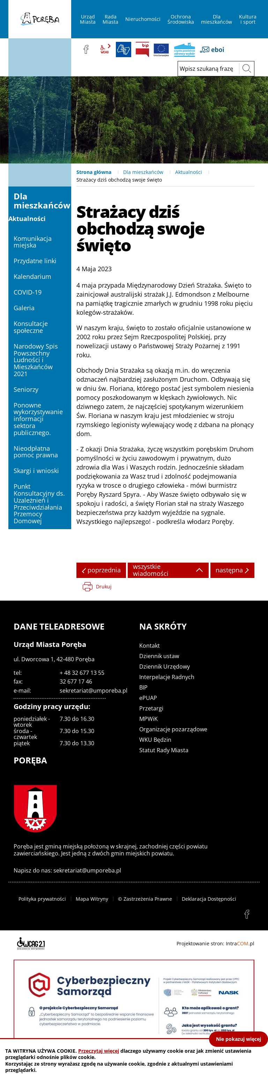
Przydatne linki (35, 261)
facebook (86, 49)
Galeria (24, 308)
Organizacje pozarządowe (173, 729)
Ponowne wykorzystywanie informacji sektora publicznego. (38, 419)
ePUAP (148, 698)
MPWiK (148, 719)
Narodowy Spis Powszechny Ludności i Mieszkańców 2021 (36, 360)
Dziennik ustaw (159, 656)
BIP (142, 49)
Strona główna (93, 172)
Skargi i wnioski (36, 470)
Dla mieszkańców (143, 172)
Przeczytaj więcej (98, 1050)
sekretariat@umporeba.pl (93, 690)
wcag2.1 (104, 49)
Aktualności (188, 172)
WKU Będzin (155, 740)
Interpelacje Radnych (166, 677)
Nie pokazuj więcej (238, 1039)
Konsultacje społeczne (31, 327)
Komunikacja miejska (33, 242)
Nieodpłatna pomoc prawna (36, 451)
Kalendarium (32, 276)
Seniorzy (26, 389)
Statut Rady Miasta (163, 750)
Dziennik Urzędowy (164, 666)
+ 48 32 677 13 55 (82, 673)
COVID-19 (28, 292)
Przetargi (151, 708)
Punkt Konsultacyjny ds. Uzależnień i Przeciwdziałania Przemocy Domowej (39, 503)
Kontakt (149, 645)
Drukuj (104, 586)
